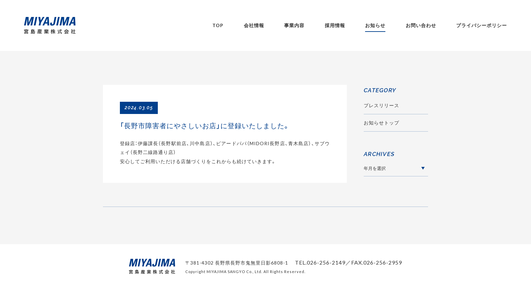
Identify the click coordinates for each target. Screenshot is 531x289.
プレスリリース (381, 105)
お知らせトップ (381, 123)
